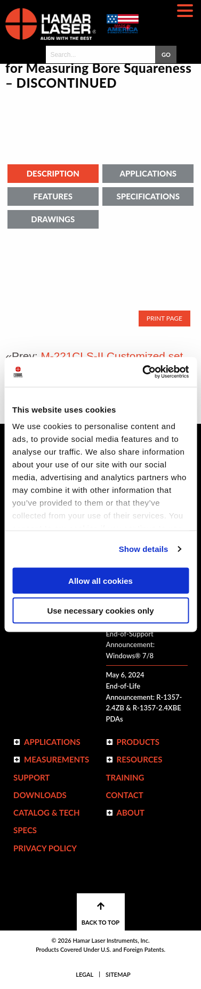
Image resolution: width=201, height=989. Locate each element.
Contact (124, 795)
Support (31, 777)
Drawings (53, 219)
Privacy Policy (45, 848)
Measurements (56, 759)
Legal (84, 974)
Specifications (148, 196)
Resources (140, 759)
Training (125, 777)
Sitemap (118, 974)
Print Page (164, 318)
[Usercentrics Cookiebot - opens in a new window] (143, 372)
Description (53, 173)
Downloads (40, 795)
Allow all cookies (100, 580)
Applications (147, 173)
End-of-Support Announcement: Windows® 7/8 (130, 645)
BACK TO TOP (100, 914)
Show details (143, 549)
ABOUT (131, 812)
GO (166, 54)
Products (138, 742)
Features (53, 196)
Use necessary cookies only (100, 610)
